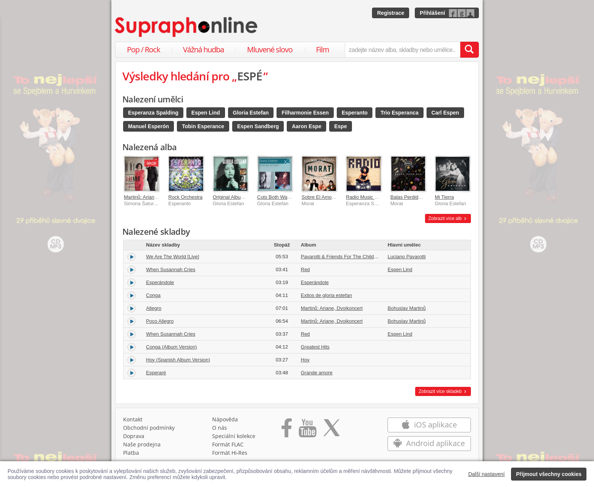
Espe (340, 126)
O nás (219, 427)
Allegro (153, 308)
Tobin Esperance (203, 126)
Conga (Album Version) (171, 347)
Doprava (133, 436)
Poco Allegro (160, 321)
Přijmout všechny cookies (548, 474)
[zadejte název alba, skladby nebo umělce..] (402, 50)
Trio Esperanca (399, 113)
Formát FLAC (228, 444)
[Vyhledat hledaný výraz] (469, 50)
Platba (131, 452)
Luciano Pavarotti (406, 256)
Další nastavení (486, 474)
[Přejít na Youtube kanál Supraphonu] (307, 430)
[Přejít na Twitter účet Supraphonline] (331, 430)
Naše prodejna (142, 444)
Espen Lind (205, 113)
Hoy (305, 360)
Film (322, 49)
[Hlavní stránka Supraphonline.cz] (187, 27)
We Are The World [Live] (172, 256)
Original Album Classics (239, 197)
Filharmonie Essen (304, 113)
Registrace (390, 13)
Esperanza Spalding (153, 113)
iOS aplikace (429, 424)
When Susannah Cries (170, 269)
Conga (153, 295)
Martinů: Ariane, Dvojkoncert (155, 197)
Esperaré (156, 372)
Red (305, 269)
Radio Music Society (368, 197)
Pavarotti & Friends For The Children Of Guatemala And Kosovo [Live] (377, 256)
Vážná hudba (203, 49)
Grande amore (317, 372)
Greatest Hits (315, 347)
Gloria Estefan (251, 113)
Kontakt (132, 419)
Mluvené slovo (269, 49)
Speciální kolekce (233, 436)
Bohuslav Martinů (406, 308)
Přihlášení (432, 13)
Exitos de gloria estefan (326, 295)
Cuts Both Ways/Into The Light (290, 197)
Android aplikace (429, 443)
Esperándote (160, 282)
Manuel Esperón (148, 126)
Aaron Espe (306, 126)
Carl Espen (445, 113)
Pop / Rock (143, 49)
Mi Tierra (444, 197)
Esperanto (354, 113)
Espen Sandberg (258, 126)
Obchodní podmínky (149, 427)
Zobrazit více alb (447, 218)
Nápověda (225, 419)
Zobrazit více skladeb (443, 391)
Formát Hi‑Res (230, 452)
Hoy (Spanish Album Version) (178, 360)
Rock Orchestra (185, 197)
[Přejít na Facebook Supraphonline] (286, 430)
